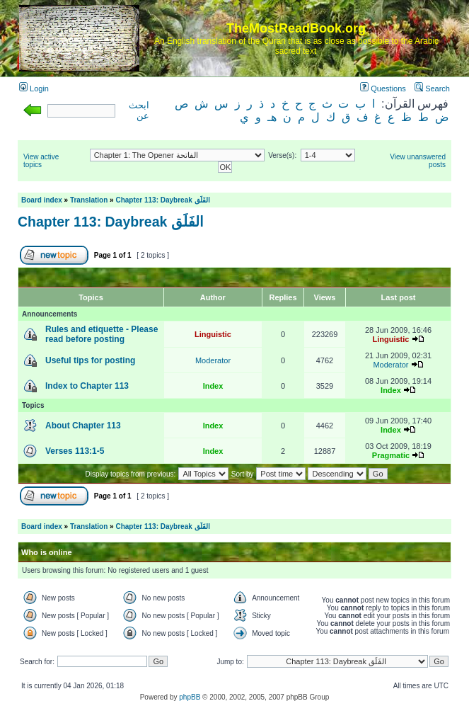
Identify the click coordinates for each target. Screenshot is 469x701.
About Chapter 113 (83, 426)
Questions (383, 88)
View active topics (41, 161)
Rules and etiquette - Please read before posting (101, 334)
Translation (89, 200)
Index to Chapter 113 (87, 386)
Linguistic (213, 334)
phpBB (189, 697)
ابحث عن (139, 111)
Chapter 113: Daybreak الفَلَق (162, 200)
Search (432, 88)
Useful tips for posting (90, 360)
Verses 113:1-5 (74, 451)
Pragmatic (391, 455)
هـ (272, 117)
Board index (41, 200)
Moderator (213, 360)
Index (213, 386)
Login (34, 88)
